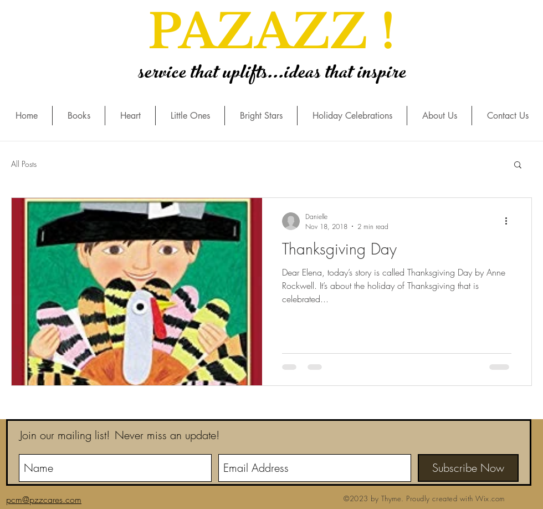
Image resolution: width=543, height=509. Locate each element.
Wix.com (490, 498)
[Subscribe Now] (468, 468)
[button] (518, 165)
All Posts (24, 164)
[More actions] (509, 221)
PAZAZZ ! (271, 32)
